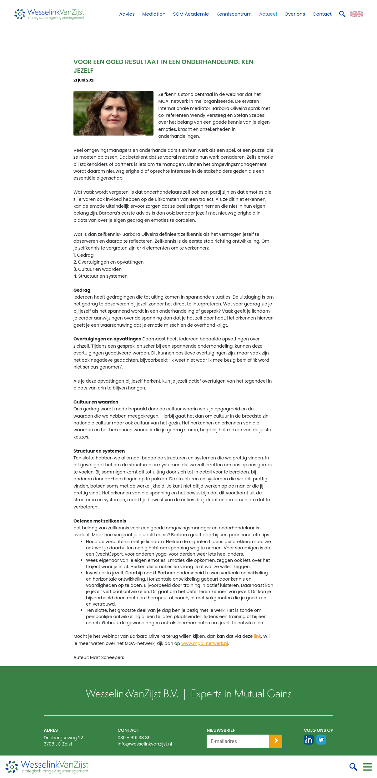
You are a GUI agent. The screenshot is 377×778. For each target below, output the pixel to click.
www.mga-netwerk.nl (204, 643)
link (257, 636)
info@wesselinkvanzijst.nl (145, 744)
